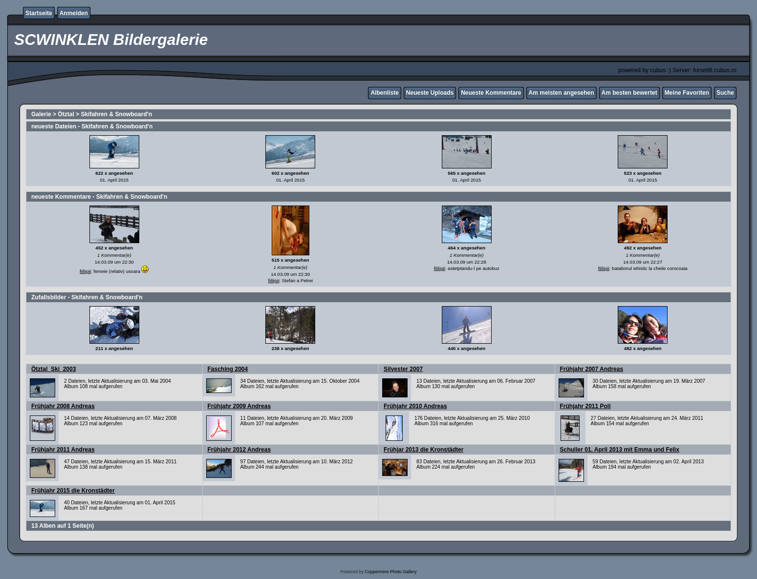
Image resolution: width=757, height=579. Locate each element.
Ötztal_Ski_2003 (53, 369)
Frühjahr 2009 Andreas (239, 406)
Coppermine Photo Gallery (390, 571)
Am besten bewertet (629, 92)
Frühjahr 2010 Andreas (415, 406)
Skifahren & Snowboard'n (116, 114)
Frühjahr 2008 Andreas (63, 406)
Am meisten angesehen (561, 92)
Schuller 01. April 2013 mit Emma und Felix (619, 449)
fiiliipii (85, 271)
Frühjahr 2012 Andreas (239, 449)
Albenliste (384, 92)
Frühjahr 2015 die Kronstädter (73, 490)
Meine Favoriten (687, 92)
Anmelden (74, 13)
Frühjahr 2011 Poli (585, 406)
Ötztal (66, 114)
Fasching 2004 (228, 369)
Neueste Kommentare (491, 92)
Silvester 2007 (403, 369)
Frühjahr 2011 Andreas (63, 449)
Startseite (38, 13)
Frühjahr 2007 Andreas (592, 369)
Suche (725, 92)
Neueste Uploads (430, 92)
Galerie (41, 114)
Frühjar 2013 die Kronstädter (423, 449)
